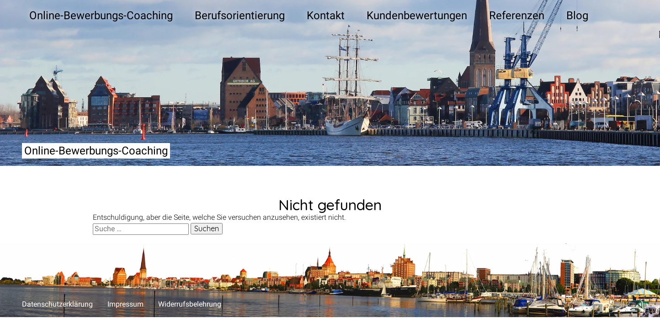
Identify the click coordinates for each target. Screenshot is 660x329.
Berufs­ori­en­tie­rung (240, 15)
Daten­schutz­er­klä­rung (57, 304)
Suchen (206, 228)
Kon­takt (326, 15)
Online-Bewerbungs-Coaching (96, 150)
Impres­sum (125, 304)
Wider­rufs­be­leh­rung (189, 304)
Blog (577, 15)
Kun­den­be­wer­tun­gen (417, 15)
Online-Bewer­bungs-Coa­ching (101, 15)
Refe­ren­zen (516, 15)
